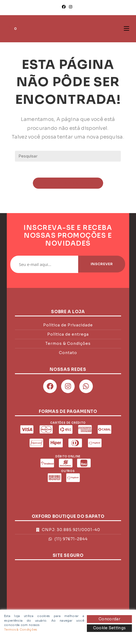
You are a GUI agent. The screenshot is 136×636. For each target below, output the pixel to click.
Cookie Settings (109, 627)
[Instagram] (70, 6)
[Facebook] (64, 6)
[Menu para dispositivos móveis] (126, 28)
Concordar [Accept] (109, 618)
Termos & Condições (20, 629)
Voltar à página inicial (68, 183)
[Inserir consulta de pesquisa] (68, 156)
